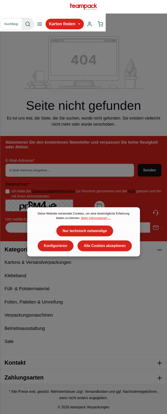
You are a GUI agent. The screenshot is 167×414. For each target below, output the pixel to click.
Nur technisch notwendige (85, 244)
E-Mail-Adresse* (20, 160)
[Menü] (40, 24)
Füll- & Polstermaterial (27, 288)
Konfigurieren (55, 258)
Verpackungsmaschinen (29, 315)
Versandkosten (96, 391)
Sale (9, 341)
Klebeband (15, 275)
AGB (131, 191)
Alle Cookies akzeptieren (105, 258)
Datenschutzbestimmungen (53, 191)
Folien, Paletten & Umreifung (34, 301)
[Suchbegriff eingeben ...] (11, 24)
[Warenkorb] (100, 24)
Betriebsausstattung (25, 328)
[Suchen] (28, 24)
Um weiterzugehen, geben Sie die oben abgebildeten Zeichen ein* (64, 219)
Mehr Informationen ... (96, 230)
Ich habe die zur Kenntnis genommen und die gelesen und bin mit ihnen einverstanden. (86, 193)
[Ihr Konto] (89, 24)
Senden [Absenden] (149, 170)
